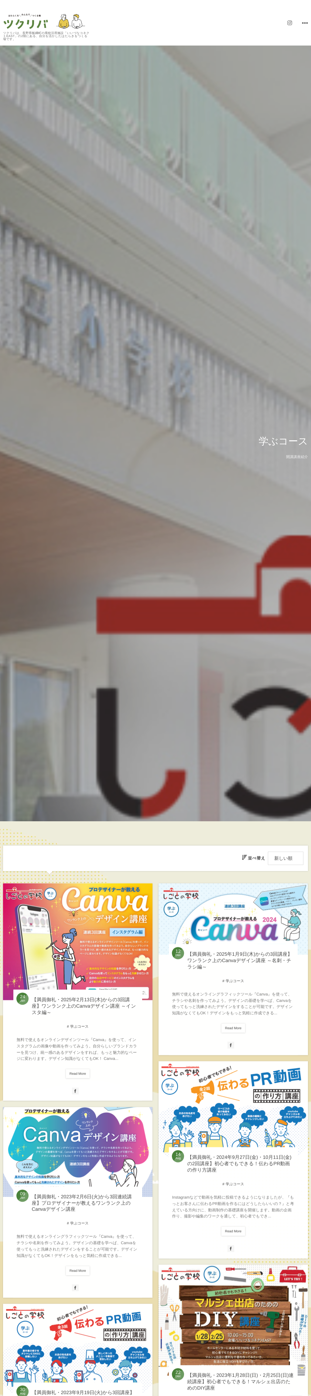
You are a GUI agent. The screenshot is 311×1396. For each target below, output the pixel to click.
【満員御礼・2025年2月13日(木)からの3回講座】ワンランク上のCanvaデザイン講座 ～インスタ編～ (84, 1011)
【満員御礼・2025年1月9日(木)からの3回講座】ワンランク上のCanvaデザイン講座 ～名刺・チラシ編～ (239, 966)
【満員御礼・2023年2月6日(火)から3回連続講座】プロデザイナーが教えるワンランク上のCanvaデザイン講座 (82, 1208)
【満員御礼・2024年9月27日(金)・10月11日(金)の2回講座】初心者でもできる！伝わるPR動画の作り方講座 (239, 1169)
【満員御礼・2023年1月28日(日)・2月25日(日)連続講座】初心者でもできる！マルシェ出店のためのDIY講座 (240, 1387)
